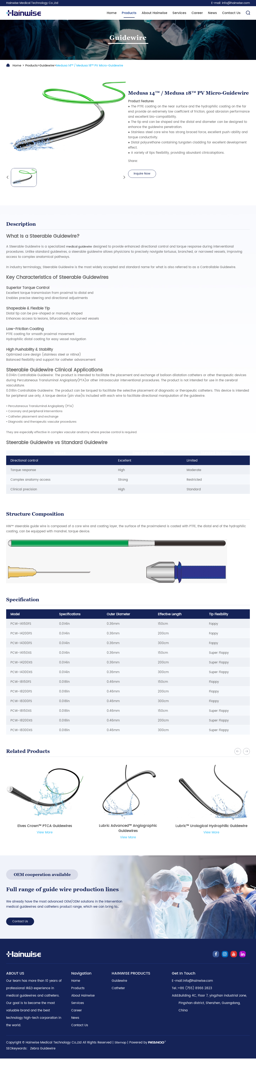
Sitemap (121, 1053)
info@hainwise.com (236, 3)
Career (197, 13)
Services (179, 13)
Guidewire (49, 65)
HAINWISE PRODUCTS (131, 984)
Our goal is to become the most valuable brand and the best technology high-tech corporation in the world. (33, 1024)
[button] (236, 751)
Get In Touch (183, 984)
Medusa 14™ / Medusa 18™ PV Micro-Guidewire (96, 65)
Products (129, 13)
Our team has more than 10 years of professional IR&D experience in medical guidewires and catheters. (34, 999)
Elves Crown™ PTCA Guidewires (45, 827)
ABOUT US (15, 984)
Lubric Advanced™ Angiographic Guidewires (128, 829)
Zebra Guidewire (42, 1059)
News (212, 13)
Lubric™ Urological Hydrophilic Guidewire (211, 827)
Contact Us (231, 13)
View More (45, 833)
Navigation (81, 984)
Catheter (118, 998)
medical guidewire (80, 246)
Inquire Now (143, 173)
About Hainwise (154, 13)
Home (112, 13)
